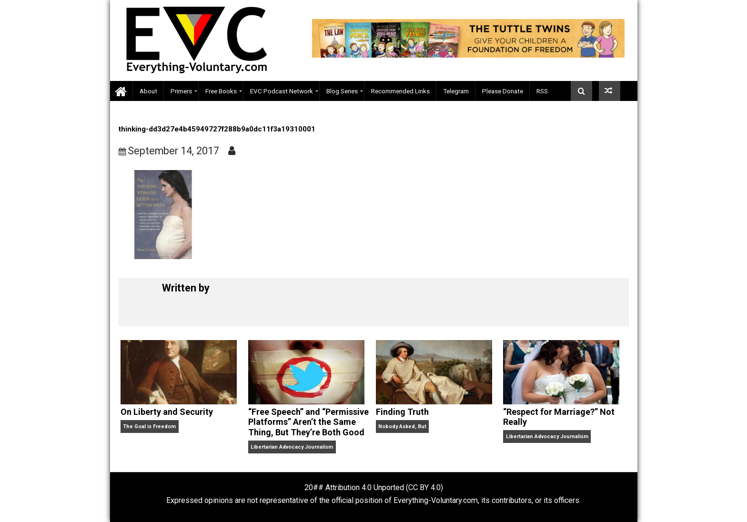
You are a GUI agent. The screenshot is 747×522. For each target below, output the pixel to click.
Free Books (221, 91)
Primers (181, 91)
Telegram (456, 91)
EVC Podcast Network (281, 91)
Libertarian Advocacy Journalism (292, 447)
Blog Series (342, 91)
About (148, 91)
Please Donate (502, 91)
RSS (542, 91)
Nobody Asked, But (402, 426)
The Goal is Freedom (149, 426)
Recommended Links (400, 91)
